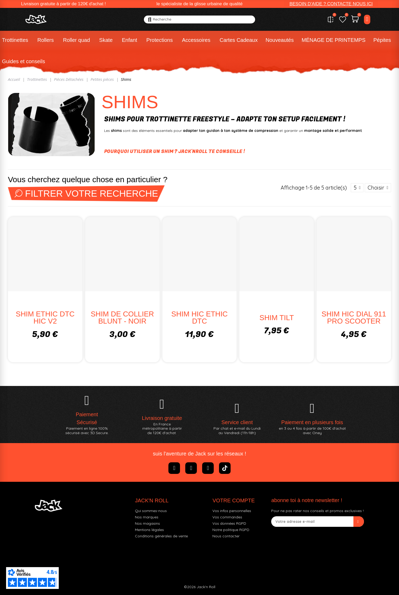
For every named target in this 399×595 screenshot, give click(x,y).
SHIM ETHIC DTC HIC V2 (45, 317)
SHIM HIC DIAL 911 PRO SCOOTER (354, 317)
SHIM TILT (277, 318)
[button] (331, 4)
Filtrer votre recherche (86, 193)
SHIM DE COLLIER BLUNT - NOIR (122, 317)
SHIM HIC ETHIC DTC (199, 317)
